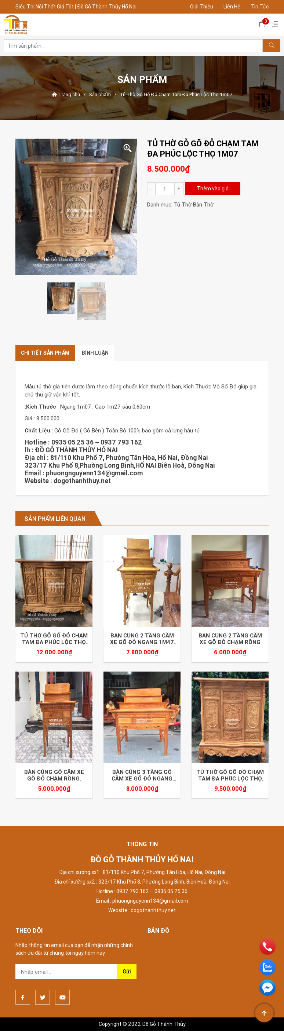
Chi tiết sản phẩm (45, 353)
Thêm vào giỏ (213, 188)
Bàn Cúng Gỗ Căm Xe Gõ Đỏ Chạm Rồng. (54, 775)
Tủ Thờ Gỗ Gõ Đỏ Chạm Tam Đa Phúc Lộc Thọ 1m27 (230, 775)
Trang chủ (66, 94)
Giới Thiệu (201, 6)
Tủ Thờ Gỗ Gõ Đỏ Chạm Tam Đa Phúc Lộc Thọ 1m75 (54, 639)
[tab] (45, 353)
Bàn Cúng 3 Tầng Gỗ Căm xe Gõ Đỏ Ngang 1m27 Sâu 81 (142, 775)
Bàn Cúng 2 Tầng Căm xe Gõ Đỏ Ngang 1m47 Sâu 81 (142, 639)
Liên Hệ (231, 6)
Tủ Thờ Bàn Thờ (194, 204)
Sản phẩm (100, 94)
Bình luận (95, 353)
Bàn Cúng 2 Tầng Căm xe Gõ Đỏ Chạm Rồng (230, 639)
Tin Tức (260, 6)
